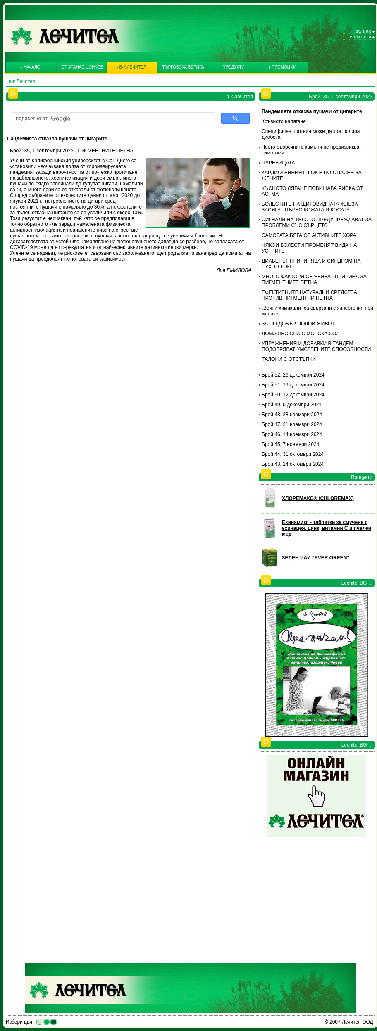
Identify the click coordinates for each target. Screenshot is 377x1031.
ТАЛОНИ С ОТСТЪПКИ (289, 359)
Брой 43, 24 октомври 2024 (293, 464)
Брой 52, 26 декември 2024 (293, 375)
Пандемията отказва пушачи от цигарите (312, 111)
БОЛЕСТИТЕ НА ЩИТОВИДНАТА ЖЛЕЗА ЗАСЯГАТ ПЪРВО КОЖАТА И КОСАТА (310, 207)
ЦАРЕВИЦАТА (278, 163)
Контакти (361, 36)
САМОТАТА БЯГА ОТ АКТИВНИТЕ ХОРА (309, 235)
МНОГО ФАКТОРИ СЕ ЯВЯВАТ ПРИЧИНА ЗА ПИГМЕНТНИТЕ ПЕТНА (314, 279)
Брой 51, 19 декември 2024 (293, 385)
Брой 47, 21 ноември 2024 (292, 424)
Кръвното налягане (284, 121)
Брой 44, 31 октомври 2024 (293, 454)
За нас (364, 30)
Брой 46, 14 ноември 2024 (292, 434)
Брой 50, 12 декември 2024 (293, 395)
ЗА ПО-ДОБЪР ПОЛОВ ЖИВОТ (298, 324)
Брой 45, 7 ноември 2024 (290, 444)
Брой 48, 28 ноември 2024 (292, 414)
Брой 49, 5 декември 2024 (292, 405)
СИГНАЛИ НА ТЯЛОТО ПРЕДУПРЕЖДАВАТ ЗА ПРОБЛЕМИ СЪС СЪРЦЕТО (317, 222)
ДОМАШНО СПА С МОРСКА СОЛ (300, 334)
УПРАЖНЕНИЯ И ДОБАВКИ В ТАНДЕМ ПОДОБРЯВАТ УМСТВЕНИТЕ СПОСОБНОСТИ (316, 346)
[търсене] (113, 118)
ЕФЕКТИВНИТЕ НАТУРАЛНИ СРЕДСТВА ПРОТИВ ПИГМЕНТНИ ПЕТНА (309, 295)
